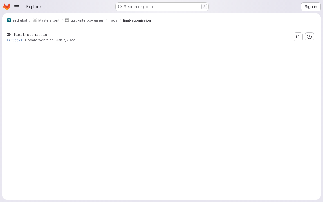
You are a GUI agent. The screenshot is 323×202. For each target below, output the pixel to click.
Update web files (39, 40)
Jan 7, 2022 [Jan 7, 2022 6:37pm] (65, 40)
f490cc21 (15, 40)
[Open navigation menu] (16, 6)
